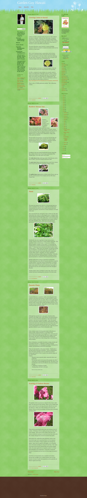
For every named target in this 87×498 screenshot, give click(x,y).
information (63, 72)
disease (63, 66)
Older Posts (56, 471)
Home (20, 7)
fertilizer (63, 68)
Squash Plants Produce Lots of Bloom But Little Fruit (21, 86)
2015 (64, 109)
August (65, 119)
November (65, 114)
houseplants (63, 71)
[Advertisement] (22, 110)
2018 (64, 104)
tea (62, 87)
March (65, 128)
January (65, 144)
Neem (31, 191)
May (65, 124)
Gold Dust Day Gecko (20, 89)
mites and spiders (64, 77)
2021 (64, 99)
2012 (64, 148)
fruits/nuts (63, 69)
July (64, 121)
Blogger (45, 495)
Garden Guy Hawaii (31, 3)
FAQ (32, 7)
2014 (64, 111)
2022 (64, 97)
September (65, 117)
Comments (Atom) (35, 474)
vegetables (63, 88)
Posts (63, 155)
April (65, 126)
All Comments (65, 157)
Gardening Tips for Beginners (20, 83)
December (65, 112)
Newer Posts (30, 471)
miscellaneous (64, 76)
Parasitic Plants (34, 285)
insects (63, 74)
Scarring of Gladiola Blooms (39, 383)
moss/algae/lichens (65, 79)
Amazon (67, 58)
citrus (62, 63)
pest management (34, 278)
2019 (64, 102)
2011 (64, 150)
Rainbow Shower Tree (37, 107)
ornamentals (33, 99)
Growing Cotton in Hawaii (38, 17)
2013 (64, 146)
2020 (64, 100)
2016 (64, 107)
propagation (63, 84)
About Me (26, 7)
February (65, 142)
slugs (62, 85)
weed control (34, 376)
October (65, 116)
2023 (64, 95)
